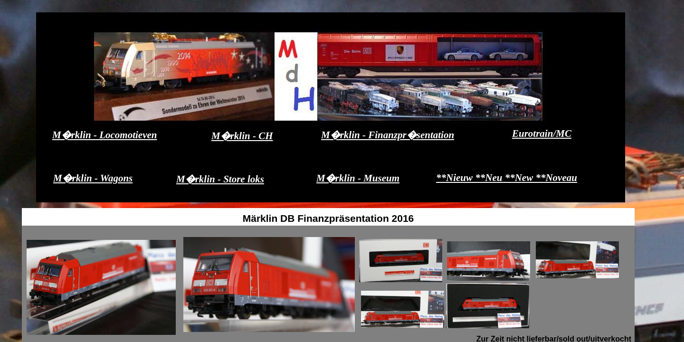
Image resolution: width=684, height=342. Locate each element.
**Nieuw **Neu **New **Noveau (506, 177)
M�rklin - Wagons (93, 178)
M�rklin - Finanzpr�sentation (387, 135)
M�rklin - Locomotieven (104, 135)
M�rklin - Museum (357, 178)
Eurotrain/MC (541, 133)
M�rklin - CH (242, 136)
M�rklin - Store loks (220, 179)
